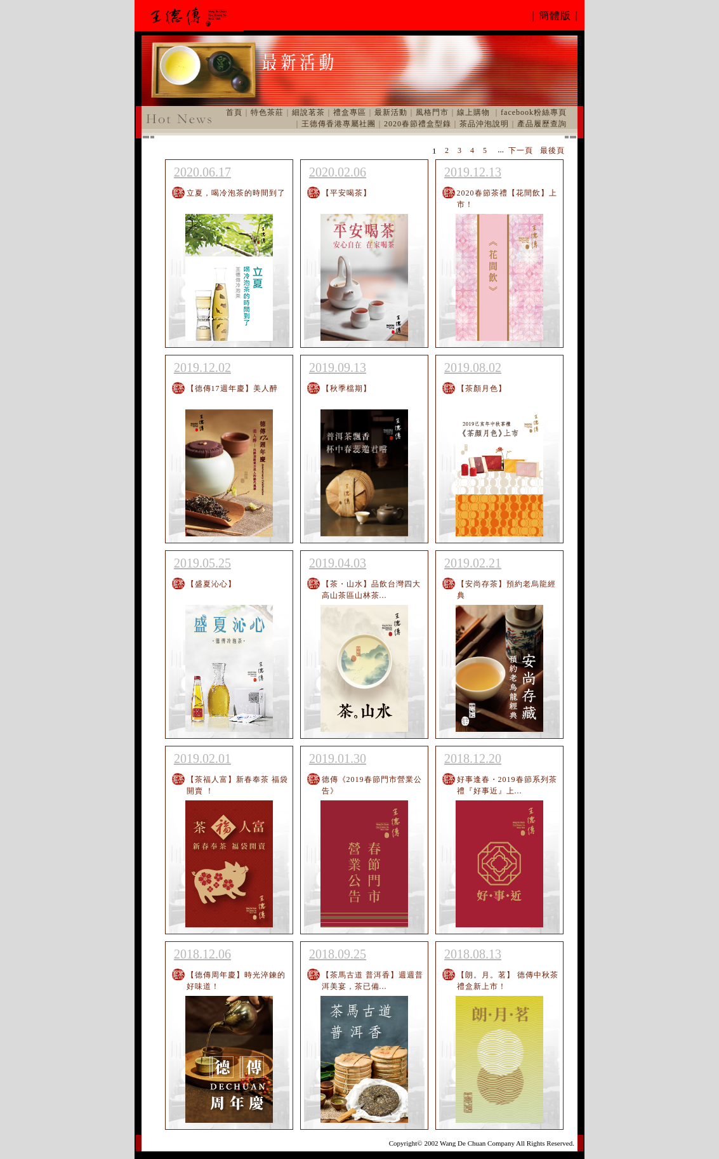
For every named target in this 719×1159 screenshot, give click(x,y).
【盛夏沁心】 (211, 584)
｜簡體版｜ (555, 15)
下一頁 (520, 150)
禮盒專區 (349, 112)
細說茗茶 (308, 112)
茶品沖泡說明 (484, 123)
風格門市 (432, 112)
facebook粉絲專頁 (534, 112)
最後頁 (552, 150)
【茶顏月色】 (481, 388)
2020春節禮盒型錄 (417, 123)
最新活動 (390, 112)
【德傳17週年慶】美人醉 (232, 388)
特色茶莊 (267, 112)
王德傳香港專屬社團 (338, 123)
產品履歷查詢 (542, 123)
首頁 (234, 112)
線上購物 (473, 112)
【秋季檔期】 (346, 388)
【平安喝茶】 (346, 193)
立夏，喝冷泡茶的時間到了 (236, 193)
